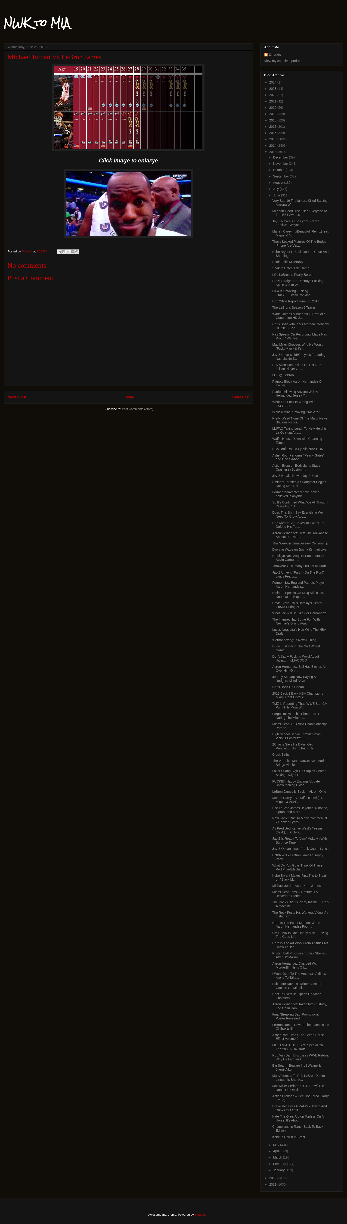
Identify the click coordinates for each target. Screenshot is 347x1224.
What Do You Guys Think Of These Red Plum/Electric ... (297, 867)
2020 (273, 107)
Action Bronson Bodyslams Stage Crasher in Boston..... (296, 467)
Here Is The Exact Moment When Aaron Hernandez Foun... (296, 925)
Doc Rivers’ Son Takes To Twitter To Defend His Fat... (298, 525)
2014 (273, 145)
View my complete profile (282, 61)
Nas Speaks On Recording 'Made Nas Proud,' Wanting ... (299, 336)
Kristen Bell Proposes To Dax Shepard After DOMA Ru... (299, 955)
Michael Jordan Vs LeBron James (296, 886)
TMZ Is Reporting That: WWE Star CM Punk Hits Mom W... (300, 705)
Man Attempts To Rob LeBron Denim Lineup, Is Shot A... (298, 1077)
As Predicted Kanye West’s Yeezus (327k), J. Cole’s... (297, 830)
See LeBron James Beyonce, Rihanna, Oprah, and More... (300, 810)
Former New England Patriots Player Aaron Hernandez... (298, 584)
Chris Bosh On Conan (288, 687)
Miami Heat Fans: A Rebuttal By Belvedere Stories (295, 894)
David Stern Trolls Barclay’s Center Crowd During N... (297, 605)
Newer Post (16, 397)
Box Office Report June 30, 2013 (295, 301)
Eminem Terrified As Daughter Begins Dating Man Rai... (299, 484)
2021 (273, 101)
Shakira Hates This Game (290, 268)
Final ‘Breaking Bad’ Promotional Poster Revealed (295, 1016)
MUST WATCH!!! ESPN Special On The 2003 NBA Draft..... (297, 1047)
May (276, 1145)
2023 (273, 88)
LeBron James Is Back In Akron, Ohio (299, 791)
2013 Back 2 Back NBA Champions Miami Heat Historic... (297, 695)
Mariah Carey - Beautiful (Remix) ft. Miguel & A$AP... (297, 800)
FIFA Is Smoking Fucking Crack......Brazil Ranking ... (293, 293)
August (278, 182)
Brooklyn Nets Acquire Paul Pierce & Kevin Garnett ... (298, 558)
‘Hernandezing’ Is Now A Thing (294, 640)
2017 (273, 126)
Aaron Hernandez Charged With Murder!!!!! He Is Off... (295, 965)
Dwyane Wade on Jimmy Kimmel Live (299, 549)
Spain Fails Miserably (287, 262)
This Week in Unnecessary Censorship (300, 543)
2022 (273, 95)
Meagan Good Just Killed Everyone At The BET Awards (299, 213)
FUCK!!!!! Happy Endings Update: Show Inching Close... (296, 783)
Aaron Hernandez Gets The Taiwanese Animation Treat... (300, 535)
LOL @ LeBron (283, 375)
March (278, 1157)
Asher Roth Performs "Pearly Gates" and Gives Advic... (298, 457)
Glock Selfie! (281, 754)
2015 (273, 139)
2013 (273, 152)
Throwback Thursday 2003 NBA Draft (299, 566)
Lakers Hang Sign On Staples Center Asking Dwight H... (298, 773)
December (281, 157)
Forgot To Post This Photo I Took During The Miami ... (295, 716)
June (277, 195)
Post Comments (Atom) (137, 409)
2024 (273, 82)
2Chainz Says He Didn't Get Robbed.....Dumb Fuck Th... (294, 746)
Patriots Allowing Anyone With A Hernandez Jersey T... (295, 394)
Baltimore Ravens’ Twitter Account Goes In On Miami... (296, 986)
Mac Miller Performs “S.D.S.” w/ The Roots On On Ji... (298, 1088)
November (281, 163)
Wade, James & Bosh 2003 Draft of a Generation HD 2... (299, 316)
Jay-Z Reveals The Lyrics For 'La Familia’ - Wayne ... (295, 223)
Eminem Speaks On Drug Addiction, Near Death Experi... (298, 595)
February (280, 1164)
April (276, 1151)
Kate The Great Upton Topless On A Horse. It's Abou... (298, 1118)
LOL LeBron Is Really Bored (292, 274)
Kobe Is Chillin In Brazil (289, 1137)
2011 (273, 1184)
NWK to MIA (37, 23)
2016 (273, 133)
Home (129, 397)
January (279, 1170)
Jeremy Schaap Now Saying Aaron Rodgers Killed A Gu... (297, 679)
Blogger (200, 1214)
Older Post (240, 397)
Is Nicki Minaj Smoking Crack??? (296, 412)
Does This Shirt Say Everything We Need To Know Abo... (297, 514)
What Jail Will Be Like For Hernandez (299, 613)
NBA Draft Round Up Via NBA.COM (298, 449)
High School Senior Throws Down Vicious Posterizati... (296, 736)
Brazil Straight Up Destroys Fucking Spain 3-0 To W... (297, 283)
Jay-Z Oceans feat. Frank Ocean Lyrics (300, 849)
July (276, 189)
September (281, 176)
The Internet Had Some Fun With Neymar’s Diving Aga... (296, 621)
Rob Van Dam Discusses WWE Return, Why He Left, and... (300, 1057)
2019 (273, 114)
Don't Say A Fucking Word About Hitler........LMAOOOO (295, 658)
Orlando (275, 54)
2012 (273, 1178)
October (279, 170)
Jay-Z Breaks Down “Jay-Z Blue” (295, 476)
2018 (273, 120)
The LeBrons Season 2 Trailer (293, 307)
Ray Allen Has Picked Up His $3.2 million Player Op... (296, 367)
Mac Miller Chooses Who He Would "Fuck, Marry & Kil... (297, 346)
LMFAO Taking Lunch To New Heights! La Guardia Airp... (300, 430)
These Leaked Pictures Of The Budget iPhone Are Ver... (299, 243)
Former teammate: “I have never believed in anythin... (295, 494)
